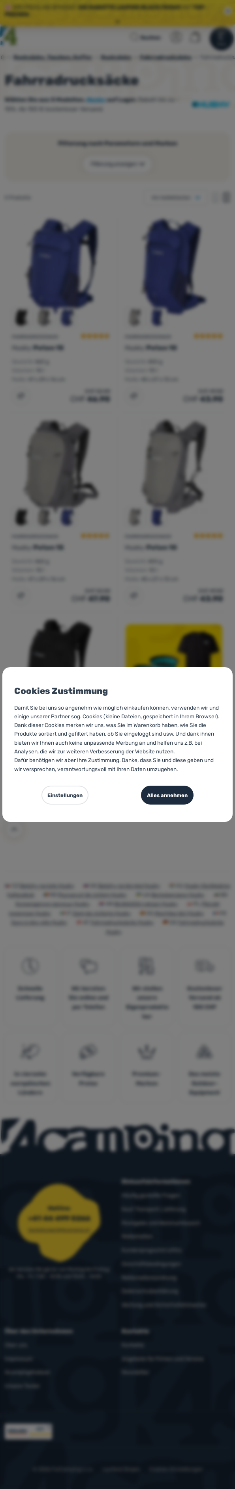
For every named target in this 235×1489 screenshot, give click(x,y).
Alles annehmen (167, 795)
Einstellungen (65, 795)
